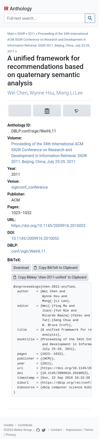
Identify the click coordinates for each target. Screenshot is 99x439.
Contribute (25, 425)
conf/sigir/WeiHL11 (28, 251)
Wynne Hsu (42, 93)
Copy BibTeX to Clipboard (55, 268)
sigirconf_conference (29, 187)
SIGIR (21, 33)
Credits (8, 425)
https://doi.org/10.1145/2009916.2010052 (48, 225)
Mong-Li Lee (69, 93)
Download (21, 268)
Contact (56, 430)
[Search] (44, 18)
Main (10, 33)
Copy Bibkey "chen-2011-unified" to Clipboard (49, 277)
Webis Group (23, 430)
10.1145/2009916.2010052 (35, 238)
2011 (31, 33)
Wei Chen (17, 93)
